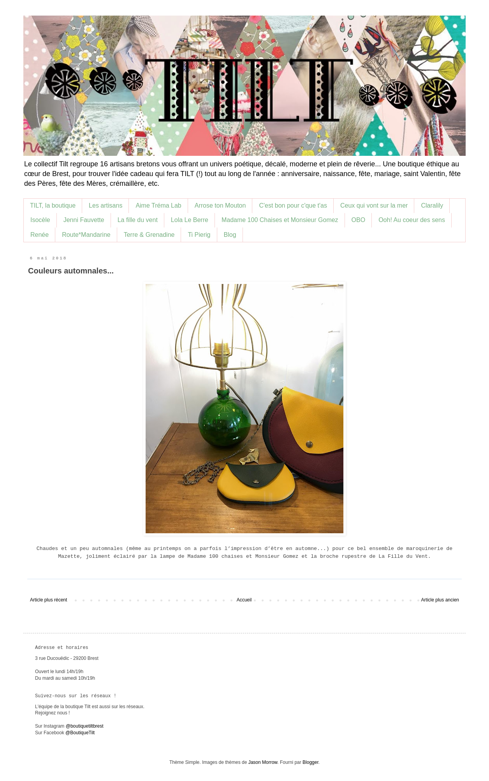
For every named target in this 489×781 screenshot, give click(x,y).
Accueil (244, 600)
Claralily (432, 205)
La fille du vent (138, 220)
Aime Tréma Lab (158, 205)
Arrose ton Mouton (220, 205)
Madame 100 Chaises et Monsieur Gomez (280, 220)
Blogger (310, 762)
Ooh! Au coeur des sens (411, 220)
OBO (359, 220)
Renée (39, 234)
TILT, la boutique (53, 205)
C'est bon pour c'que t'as (293, 205)
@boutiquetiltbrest (85, 726)
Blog (230, 234)
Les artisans (105, 205)
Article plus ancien (440, 600)
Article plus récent (48, 600)
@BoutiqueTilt (80, 732)
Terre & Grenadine (149, 234)
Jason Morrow (263, 762)
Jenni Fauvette (83, 220)
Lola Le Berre (189, 220)
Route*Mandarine (86, 234)
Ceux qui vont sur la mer (374, 205)
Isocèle (40, 220)
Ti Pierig (199, 234)
